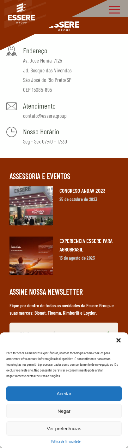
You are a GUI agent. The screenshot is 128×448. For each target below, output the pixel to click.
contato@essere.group (45, 115)
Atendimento (39, 105)
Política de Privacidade (66, 441)
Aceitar (64, 393)
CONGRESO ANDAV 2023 (82, 190)
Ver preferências (64, 428)
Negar (64, 411)
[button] (118, 340)
